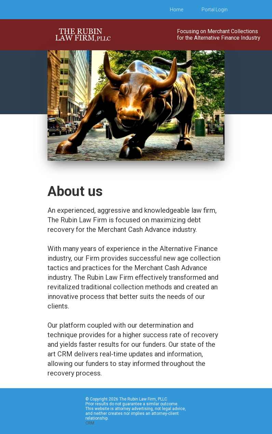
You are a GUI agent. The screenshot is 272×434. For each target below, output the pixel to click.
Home (176, 9)
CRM (89, 423)
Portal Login (215, 9)
